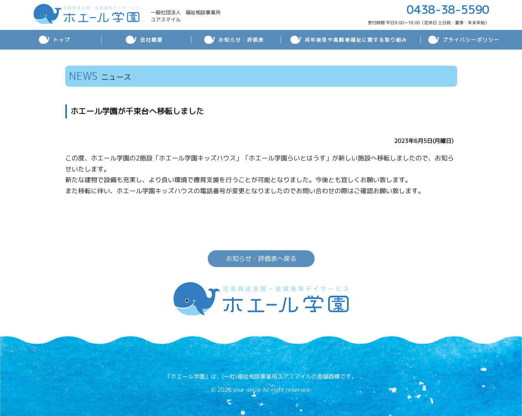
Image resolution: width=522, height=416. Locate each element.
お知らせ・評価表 (241, 39)
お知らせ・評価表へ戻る (261, 258)
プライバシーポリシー (471, 39)
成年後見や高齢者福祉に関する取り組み (356, 39)
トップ (61, 39)
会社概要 (151, 39)
